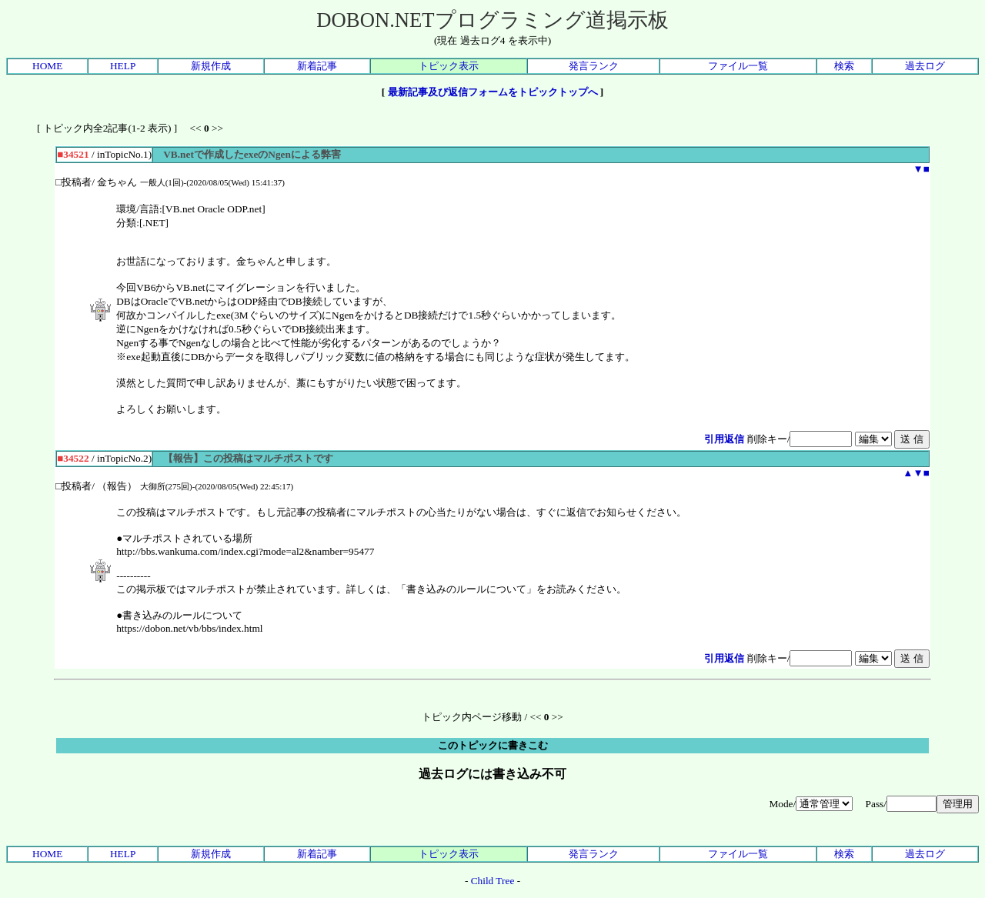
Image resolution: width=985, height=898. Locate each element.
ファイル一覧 (738, 66)
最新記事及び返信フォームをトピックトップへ (493, 92)
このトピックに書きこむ (493, 745)
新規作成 (211, 66)
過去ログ (925, 66)
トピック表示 (449, 66)
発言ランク (594, 66)
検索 (844, 66)
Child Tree (493, 880)
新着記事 (317, 66)
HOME (47, 66)
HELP (122, 66)
